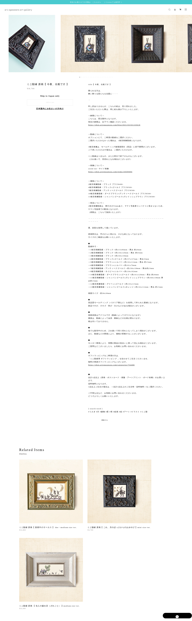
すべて (27, 536)
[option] (96, 45)
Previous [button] (4, 45)
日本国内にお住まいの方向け (50, 109)
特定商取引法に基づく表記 (71, 605)
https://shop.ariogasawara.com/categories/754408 (111, 365)
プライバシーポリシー (52, 605)
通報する (104, 420)
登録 (149, 571)
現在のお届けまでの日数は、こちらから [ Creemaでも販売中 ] (96, 2)
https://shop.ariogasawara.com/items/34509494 (110, 172)
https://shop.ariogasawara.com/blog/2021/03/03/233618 (114, 125)
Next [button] (188, 45)
